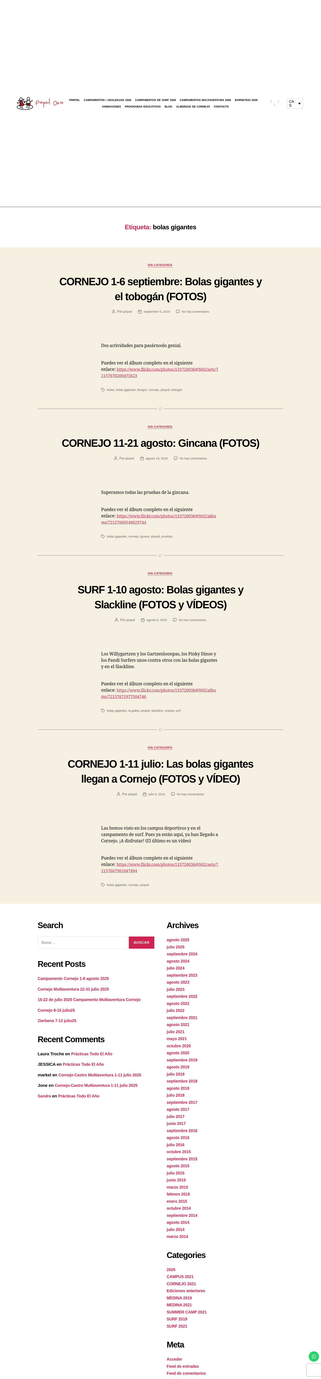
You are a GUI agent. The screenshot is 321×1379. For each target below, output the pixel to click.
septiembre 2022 (183, 1028)
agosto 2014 (179, 1254)
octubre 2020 (179, 1078)
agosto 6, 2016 (156, 636)
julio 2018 (176, 1127)
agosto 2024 (179, 993)
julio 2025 (176, 979)
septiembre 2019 (183, 1092)
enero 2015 (178, 1233)
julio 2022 (176, 1042)
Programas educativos (143, 106)
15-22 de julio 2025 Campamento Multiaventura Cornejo (93, 1031)
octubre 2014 (179, 1240)
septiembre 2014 (183, 1247)
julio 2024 (176, 1000)
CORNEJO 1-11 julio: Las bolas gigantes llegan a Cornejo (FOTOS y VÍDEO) (160, 795)
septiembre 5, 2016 (156, 312)
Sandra (45, 1128)
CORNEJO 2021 (182, 1315)
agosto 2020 (179, 1085)
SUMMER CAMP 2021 (188, 1344)
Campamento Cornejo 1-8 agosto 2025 (76, 1010)
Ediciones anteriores (187, 1322)
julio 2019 (176, 1106)
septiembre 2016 (183, 1162)
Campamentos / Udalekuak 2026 (107, 100)
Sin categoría (160, 265)
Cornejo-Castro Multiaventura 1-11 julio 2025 (102, 1106)
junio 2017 (177, 1155)
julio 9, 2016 (156, 826)
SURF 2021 (178, 1358)
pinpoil (126, 312)
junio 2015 (177, 1212)
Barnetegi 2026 (246, 100)
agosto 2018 (179, 1120)
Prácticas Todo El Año (93, 1085)
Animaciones (111, 106)
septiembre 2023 (183, 1007)
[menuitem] (295, 103)
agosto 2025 (179, 971)
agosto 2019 (179, 1099)
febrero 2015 (179, 1226)
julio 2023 (176, 1021)
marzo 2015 (178, 1219)
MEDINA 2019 (180, 1330)
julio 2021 (176, 1063)
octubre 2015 (179, 1183)
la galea (134, 727)
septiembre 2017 (183, 1134)
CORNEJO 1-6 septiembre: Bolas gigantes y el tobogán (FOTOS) (160, 288)
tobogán (178, 390)
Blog (168, 106)
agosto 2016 (179, 1169)
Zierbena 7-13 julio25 (58, 1052)
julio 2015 (176, 1205)
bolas (110, 390)
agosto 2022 (179, 1035)
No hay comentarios (196, 312)
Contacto (221, 106)
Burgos (143, 390)
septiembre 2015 (183, 1191)
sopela (171, 727)
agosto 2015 (179, 1198)
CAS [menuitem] (291, 103)
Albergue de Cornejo (193, 106)
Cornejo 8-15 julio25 (57, 1042)
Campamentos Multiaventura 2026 (205, 100)
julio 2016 (176, 1176)
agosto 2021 (179, 1056)
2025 (171, 1301)
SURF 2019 (178, 1351)
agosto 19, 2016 (156, 474)
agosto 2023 (179, 1014)
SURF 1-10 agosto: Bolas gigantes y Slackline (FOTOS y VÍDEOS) (161, 613)
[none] (295, 103)
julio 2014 (176, 1261)
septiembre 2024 (183, 986)
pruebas (168, 552)
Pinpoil (74, 100)
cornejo (155, 390)
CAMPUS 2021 (181, 1308)
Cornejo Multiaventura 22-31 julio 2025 (76, 1021)
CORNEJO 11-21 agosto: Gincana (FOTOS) (160, 451)
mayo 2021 (177, 1070)
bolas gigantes (126, 390)
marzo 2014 (178, 1268)
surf (180, 727)
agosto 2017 (179, 1141)
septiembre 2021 (183, 1049)
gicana (145, 552)
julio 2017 (176, 1148)
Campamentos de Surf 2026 (155, 100)
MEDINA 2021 (180, 1337)
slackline (159, 727)
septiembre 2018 (183, 1113)
